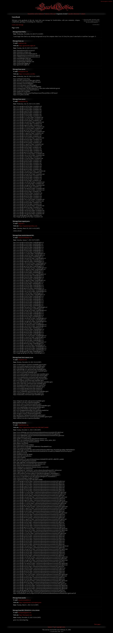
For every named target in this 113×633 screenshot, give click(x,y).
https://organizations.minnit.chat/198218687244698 (33, 427)
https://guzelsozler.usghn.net (27, 45)
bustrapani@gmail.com (24, 612)
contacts (83, 14)
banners (50, 627)
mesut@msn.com (23, 71)
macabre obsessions (73, 14)
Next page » (97, 624)
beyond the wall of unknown (36, 14)
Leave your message (17, 25)
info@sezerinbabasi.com (25, 237)
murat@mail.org (22, 101)
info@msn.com (22, 359)
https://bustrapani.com (25, 615)
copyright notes (60, 627)
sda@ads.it (21, 223)
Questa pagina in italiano (106, 1)
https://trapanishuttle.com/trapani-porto (30, 602)
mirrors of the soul (50, 14)
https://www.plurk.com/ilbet (27, 74)
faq (54, 627)
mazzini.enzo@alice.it (24, 600)
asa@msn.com (22, 43)
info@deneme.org (23, 425)
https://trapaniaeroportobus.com (28, 226)
